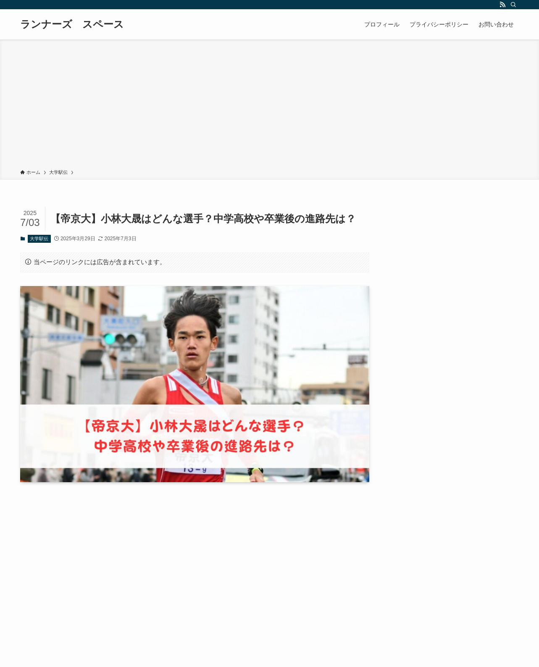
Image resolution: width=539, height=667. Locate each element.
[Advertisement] (270, 106)
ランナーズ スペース (72, 24)
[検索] (513, 4)
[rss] (502, 4)
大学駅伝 (39, 238)
